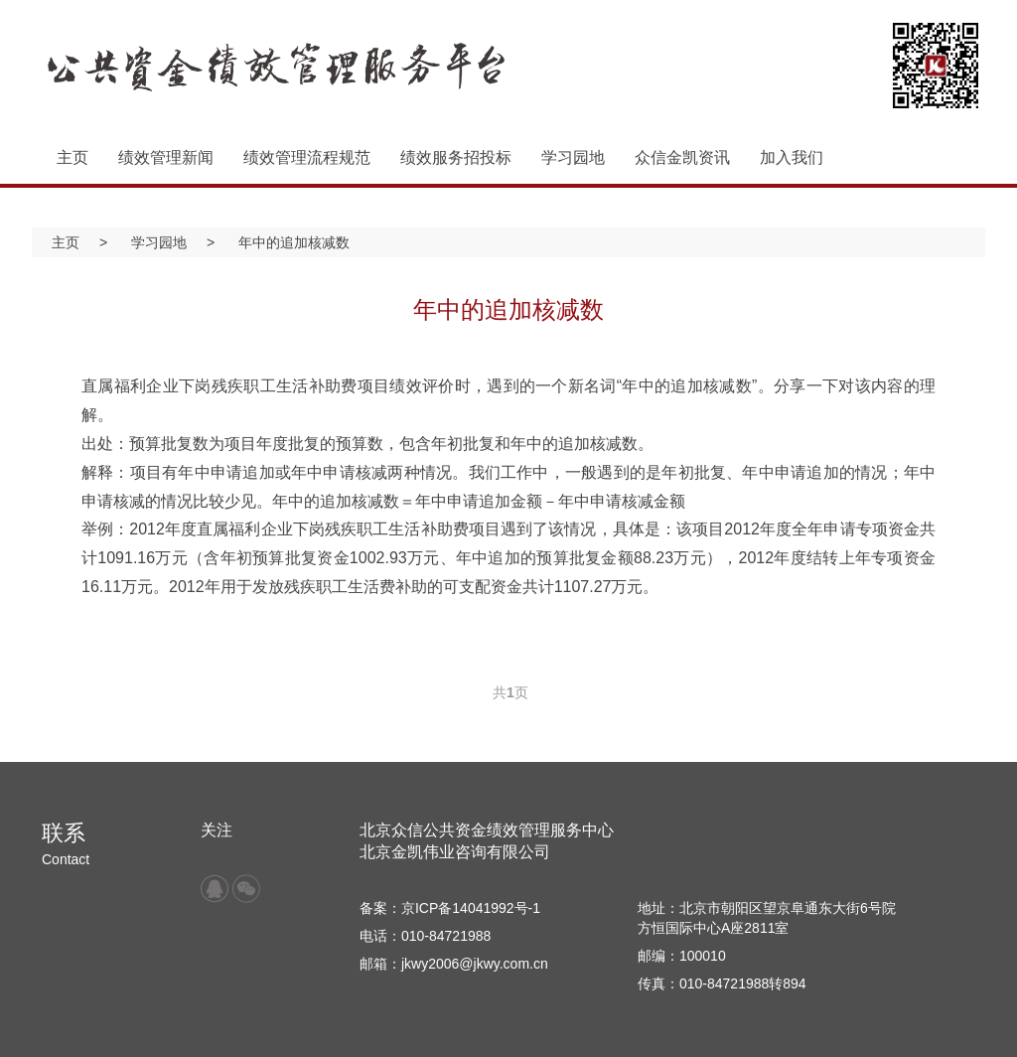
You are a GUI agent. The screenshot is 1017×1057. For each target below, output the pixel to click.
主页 (72, 157)
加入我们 (791, 157)
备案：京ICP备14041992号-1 (450, 908)
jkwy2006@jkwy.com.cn (474, 964)
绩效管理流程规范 (306, 157)
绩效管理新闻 (166, 157)
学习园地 (573, 157)
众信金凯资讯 (682, 157)
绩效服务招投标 (455, 157)
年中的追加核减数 (294, 242)
